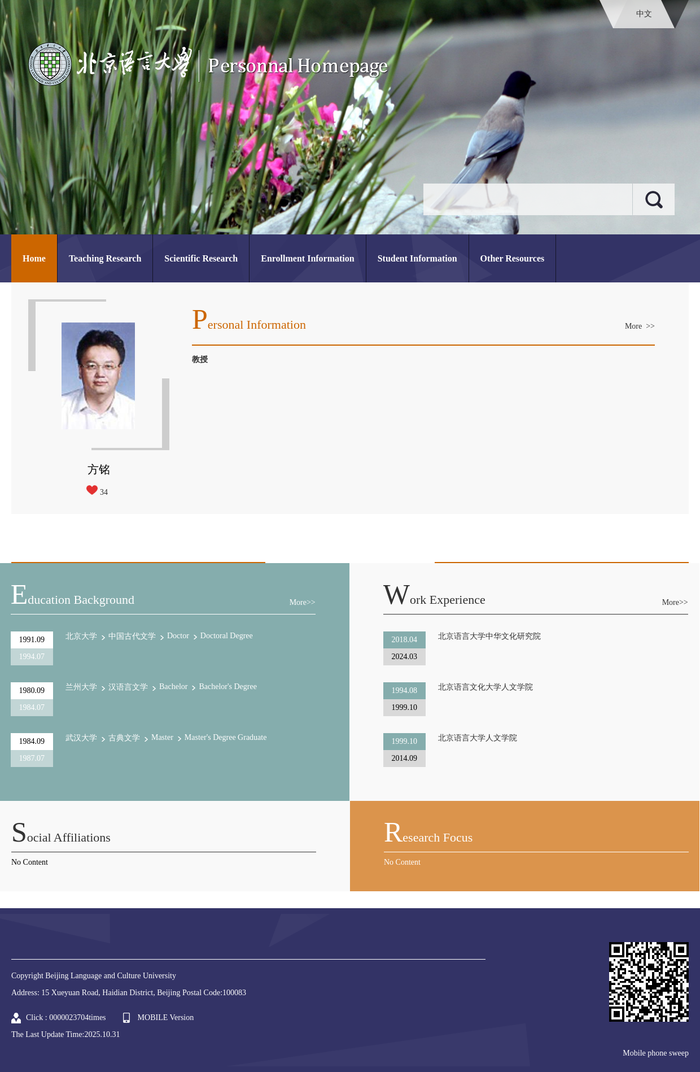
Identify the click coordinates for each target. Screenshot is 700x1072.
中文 (644, 14)
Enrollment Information (307, 258)
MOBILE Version (166, 1017)
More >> (640, 326)
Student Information (417, 258)
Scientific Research (201, 258)
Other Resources (512, 258)
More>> (303, 602)
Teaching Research (105, 258)
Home (34, 258)
